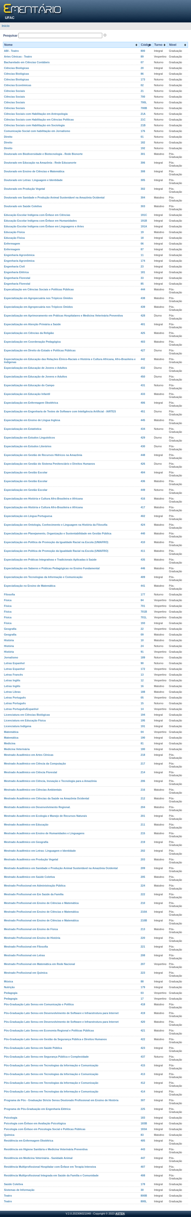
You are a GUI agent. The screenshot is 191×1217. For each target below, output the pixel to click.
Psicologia (10, 1117)
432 (143, 367)
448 (143, 454)
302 (143, 188)
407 (143, 1166)
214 (143, 772)
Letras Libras (12, 691)
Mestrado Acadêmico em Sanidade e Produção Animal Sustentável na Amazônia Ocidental (61, 868)
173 (143, 79)
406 (143, 402)
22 (142, 628)
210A (144, 911)
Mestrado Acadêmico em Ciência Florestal (30, 772)
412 (143, 1082)
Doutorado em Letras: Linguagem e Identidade (33, 180)
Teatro (8, 1195)
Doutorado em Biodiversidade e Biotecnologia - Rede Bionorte (43, 153)
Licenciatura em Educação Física (25, 720)
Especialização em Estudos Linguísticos (29, 437)
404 (143, 472)
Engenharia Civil (14, 266)
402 (143, 515)
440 (143, 533)
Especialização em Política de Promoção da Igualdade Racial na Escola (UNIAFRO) (56, 542)
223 (143, 972)
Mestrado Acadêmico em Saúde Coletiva (29, 876)
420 (143, 1021)
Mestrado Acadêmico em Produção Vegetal (31, 859)
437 (143, 1056)
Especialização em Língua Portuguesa (28, 515)
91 (142, 651)
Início (5, 26)
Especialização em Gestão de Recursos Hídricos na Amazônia (43, 454)
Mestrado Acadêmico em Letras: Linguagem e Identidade (40, 850)
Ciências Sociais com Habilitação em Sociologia (34, 125)
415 (143, 1065)
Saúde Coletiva (13, 1184)
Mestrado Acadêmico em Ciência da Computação (35, 763)
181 (143, 272)
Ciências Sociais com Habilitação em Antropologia (36, 113)
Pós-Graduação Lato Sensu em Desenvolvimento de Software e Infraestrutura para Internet (61, 1013)
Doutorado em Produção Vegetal (24, 188)
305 (143, 180)
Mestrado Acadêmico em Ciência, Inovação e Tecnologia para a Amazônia (50, 780)
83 (142, 1134)
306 (143, 162)
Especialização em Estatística (22, 428)
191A (144, 226)
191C (144, 214)
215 (143, 833)
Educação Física (14, 232)
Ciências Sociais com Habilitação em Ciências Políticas (39, 119)
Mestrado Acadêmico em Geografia (26, 841)
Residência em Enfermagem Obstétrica (28, 1140)
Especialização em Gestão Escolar (26, 472)
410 (143, 542)
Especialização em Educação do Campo (29, 385)
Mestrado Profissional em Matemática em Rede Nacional (39, 963)
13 (142, 674)
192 (143, 148)
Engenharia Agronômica (19, 255)
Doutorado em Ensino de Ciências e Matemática (34, 171)
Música (8, 981)
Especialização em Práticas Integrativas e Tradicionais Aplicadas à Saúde (50, 559)
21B (143, 125)
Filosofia (9, 594)
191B (144, 220)
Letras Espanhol (14, 663)
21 (142, 90)
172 (143, 668)
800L (144, 1201)
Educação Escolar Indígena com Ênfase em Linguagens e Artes (44, 226)
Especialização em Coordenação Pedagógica (32, 341)
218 (143, 754)
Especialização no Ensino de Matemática (29, 585)
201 (143, 815)
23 (142, 266)
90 (142, 663)
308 (143, 171)
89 (142, 56)
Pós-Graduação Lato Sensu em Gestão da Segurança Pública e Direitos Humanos (55, 1039)
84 (142, 600)
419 (143, 1013)
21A (143, 113)
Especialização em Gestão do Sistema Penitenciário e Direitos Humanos (49, 463)
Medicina (9, 743)
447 (143, 1157)
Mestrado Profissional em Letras (24, 955)
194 (143, 714)
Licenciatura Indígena (17, 726)
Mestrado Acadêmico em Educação (26, 824)
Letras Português (15, 697)
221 (143, 946)
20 (142, 67)
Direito (8, 136)
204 (143, 807)
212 (143, 798)
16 (142, 686)
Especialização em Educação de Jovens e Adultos (35, 367)
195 (143, 720)
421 (143, 1030)
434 (143, 428)
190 (143, 737)
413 (143, 1074)
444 (143, 289)
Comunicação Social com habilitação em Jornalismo (37, 130)
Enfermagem (12, 243)
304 (143, 197)
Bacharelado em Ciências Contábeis (27, 62)
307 (143, 1100)
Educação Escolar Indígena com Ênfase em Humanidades (40, 220)
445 (143, 420)
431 (143, 385)
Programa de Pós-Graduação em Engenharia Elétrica (37, 1108)
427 (143, 350)
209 (143, 868)
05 (142, 697)
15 (142, 703)
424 (143, 524)
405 (143, 1140)
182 (143, 142)
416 (143, 498)
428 (143, 315)
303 (143, 206)
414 (143, 1091)
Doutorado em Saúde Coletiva (23, 206)
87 (142, 249)
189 (143, 657)
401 (143, 324)
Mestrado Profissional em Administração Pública (34, 885)
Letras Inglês (12, 680)
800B (144, 1195)
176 (143, 130)
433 (143, 393)
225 (143, 1108)
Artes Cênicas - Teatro (18, 56)
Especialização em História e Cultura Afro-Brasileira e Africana (43, 498)
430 (143, 446)
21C (143, 119)
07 (142, 62)
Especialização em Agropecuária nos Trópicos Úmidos (38, 298)
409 (143, 577)
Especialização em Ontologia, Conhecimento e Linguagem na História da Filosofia (55, 524)
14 (142, 708)
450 (143, 376)
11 (142, 255)
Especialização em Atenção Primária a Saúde (32, 324)
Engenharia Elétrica (16, 272)
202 (143, 850)
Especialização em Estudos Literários (27, 446)
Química (9, 1134)
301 (143, 153)
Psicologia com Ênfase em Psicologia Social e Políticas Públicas (45, 1129)
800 (143, 50)
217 (143, 763)
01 (142, 136)
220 (143, 937)
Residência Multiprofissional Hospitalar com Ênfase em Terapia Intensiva (50, 1166)
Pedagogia (10, 992)
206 (143, 780)
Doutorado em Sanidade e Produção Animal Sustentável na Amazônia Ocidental (54, 197)
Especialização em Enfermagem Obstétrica (31, 402)
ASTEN (120, 1213)
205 (143, 876)
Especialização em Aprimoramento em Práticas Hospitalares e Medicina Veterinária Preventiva (63, 315)
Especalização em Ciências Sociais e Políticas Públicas (39, 289)
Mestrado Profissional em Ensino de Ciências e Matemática (41, 902)
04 (142, 731)
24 (142, 645)
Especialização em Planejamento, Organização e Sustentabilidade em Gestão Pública (57, 533)
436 (143, 481)
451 (143, 411)
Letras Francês (13, 674)
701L (144, 617)
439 (143, 306)
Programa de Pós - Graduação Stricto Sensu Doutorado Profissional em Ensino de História (61, 1100)
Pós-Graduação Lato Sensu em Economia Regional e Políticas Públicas (49, 1030)
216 (143, 789)
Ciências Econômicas (17, 85)
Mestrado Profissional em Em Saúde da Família (33, 894)
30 (142, 1189)
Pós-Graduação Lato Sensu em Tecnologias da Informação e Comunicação (51, 1065)
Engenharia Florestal (17, 277)
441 (143, 585)
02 (142, 85)
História (9, 640)
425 (143, 332)
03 (142, 992)
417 (143, 507)
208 (143, 955)
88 (142, 981)
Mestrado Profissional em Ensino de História (32, 937)
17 (142, 998)
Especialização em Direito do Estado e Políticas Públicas (40, 350)
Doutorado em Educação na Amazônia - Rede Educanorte (40, 162)
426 (143, 463)
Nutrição (9, 987)
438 (143, 298)
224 (143, 885)
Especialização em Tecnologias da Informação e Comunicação (43, 577)
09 (142, 634)
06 (142, 243)
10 (142, 640)
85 (142, 283)
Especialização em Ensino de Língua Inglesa (32, 420)
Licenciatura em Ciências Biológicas (27, 714)
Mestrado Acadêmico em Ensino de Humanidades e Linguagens (44, 833)
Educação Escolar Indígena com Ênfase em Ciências (37, 214)
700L (144, 102)
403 (143, 341)
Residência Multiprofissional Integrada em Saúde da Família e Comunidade (51, 1175)
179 (143, 987)
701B (144, 611)
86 (142, 73)
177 (143, 594)
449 (143, 489)
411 (143, 550)
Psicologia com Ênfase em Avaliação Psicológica (35, 1123)
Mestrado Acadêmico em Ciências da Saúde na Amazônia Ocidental (46, 798)
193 (143, 623)
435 (143, 559)
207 (143, 963)
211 (143, 824)
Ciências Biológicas (16, 67)
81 (142, 743)
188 (143, 691)
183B (144, 1123)
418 (143, 1004)
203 (143, 859)
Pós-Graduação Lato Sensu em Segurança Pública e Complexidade (46, 1056)
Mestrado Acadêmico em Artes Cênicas (28, 754)
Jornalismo (11, 657)
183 (143, 1117)
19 (142, 232)
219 (143, 841)
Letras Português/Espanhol (21, 708)
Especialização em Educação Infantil (27, 393)
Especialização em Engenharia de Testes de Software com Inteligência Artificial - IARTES (60, 411)
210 (143, 902)
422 (143, 1039)
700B (144, 108)
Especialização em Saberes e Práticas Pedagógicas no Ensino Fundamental (51, 568)
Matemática (11, 731)
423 (143, 1047)
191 (143, 726)
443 (143, 1149)
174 (143, 260)
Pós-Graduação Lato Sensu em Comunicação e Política (39, 1004)
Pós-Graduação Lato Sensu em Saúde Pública (33, 1047)
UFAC (9, 18)
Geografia (10, 628)
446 (143, 568)
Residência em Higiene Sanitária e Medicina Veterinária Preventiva (46, 1149)
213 (143, 929)
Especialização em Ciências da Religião (29, 332)
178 (143, 1184)
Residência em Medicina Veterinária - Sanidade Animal (38, 1157)
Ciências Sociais (14, 90)
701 (143, 605)
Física (7, 600)
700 (143, 96)
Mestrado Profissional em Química (26, 972)
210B (144, 920)
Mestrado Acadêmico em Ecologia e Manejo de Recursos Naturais (45, 815)
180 (143, 749)
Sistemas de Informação (19, 1189)
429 (143, 437)
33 (142, 277)
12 (142, 680)
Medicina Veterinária (17, 749)
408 (143, 1175)
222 (143, 894)
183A (144, 1129)
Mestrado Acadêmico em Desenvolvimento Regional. (37, 807)
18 (142, 237)
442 (143, 359)
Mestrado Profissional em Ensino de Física (31, 929)
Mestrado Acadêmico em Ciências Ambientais (33, 789)
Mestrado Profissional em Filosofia (26, 946)
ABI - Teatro (11, 50)
